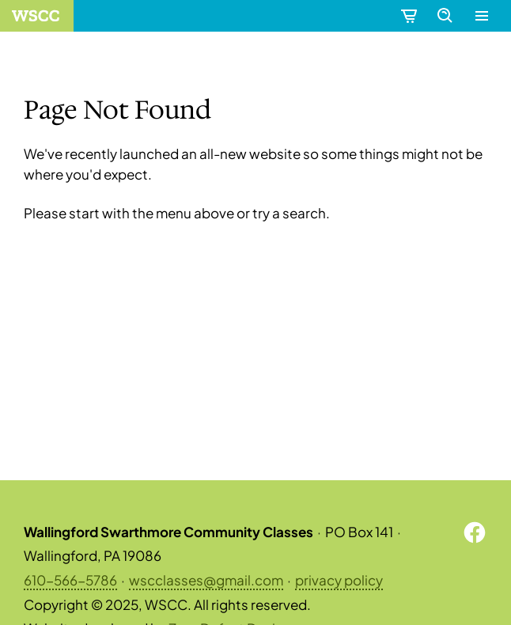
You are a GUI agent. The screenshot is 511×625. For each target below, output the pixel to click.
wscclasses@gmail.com (206, 580)
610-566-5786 (70, 580)
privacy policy (339, 580)
